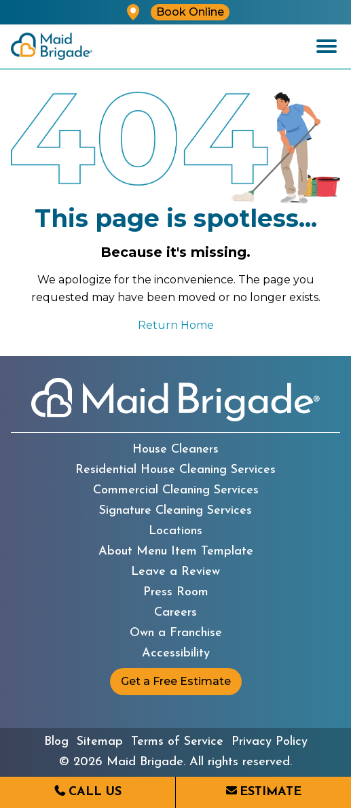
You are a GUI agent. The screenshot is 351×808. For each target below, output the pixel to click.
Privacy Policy (270, 742)
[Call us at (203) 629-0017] (87, 792)
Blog (56, 742)
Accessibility (176, 654)
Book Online (190, 11)
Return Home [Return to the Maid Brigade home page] (176, 325)
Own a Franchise (176, 633)
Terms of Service (177, 742)
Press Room (175, 592)
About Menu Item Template (175, 552)
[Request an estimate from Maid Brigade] (263, 792)
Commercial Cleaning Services (176, 491)
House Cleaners (175, 450)
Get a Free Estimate (176, 681)
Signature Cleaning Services (175, 511)
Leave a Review (175, 572)
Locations (175, 531)
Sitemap (100, 742)
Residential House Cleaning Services (175, 470)
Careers (175, 613)
